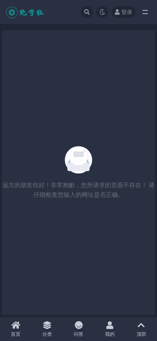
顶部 (141, 329)
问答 (78, 329)
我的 (110, 329)
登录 (123, 11)
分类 (47, 329)
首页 (15, 329)
